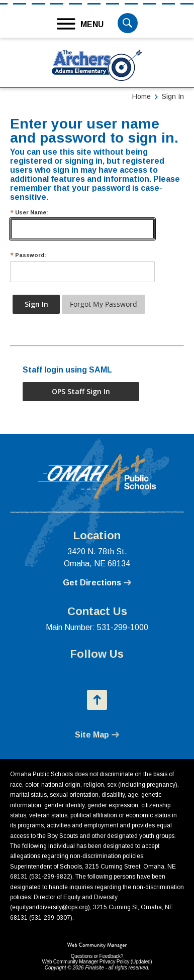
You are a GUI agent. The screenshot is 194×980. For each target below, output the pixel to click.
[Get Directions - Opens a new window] (97, 583)
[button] (80, 24)
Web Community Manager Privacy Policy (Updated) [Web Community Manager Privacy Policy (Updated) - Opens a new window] (97, 961)
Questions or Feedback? (97, 956)
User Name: (29, 212)
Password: (28, 255)
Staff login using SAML (67, 369)
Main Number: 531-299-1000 (97, 627)
